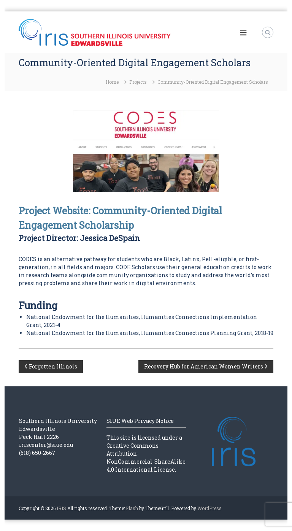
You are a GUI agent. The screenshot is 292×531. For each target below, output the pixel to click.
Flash (132, 508)
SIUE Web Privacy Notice (140, 420)
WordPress (209, 508)
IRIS (61, 508)
